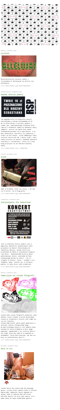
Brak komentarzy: (25, 85)
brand (3, 157)
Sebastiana (26, 250)
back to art (7, 348)
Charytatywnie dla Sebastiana (16, 202)
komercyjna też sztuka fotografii (17, 275)
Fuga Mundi (5, 254)
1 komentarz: (23, 148)
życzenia (5, 53)
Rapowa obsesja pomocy (12, 94)
